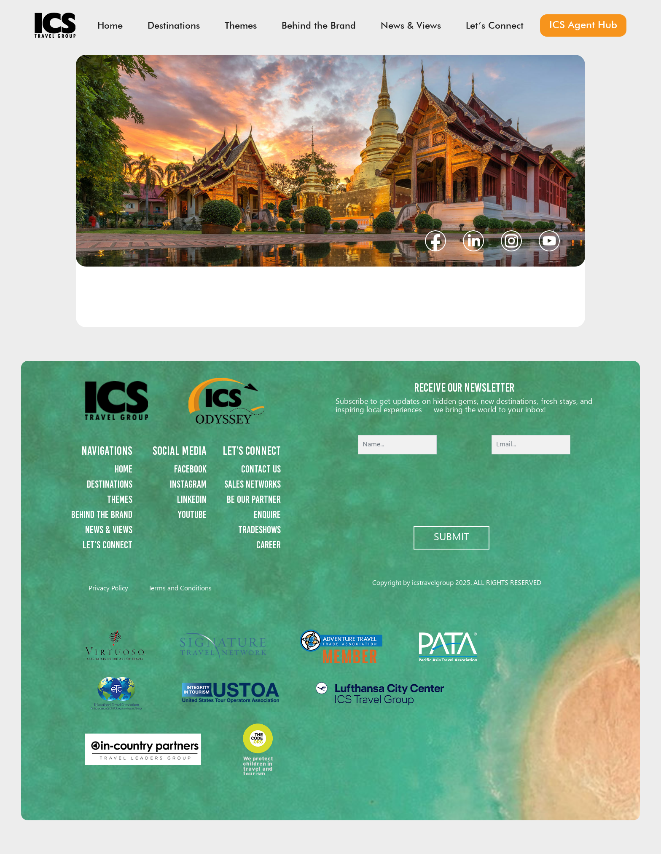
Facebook (190, 469)
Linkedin (192, 499)
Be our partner (254, 499)
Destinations (109, 484)
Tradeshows (259, 529)
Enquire (267, 514)
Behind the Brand (101, 514)
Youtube (192, 514)
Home (123, 469)
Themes (119, 499)
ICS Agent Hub (583, 25)
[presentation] (464, 484)
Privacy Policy (108, 588)
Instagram (188, 484)
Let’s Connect (107, 545)
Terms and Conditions (180, 588)
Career (268, 545)
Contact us (261, 469)
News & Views (108, 529)
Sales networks (252, 484)
